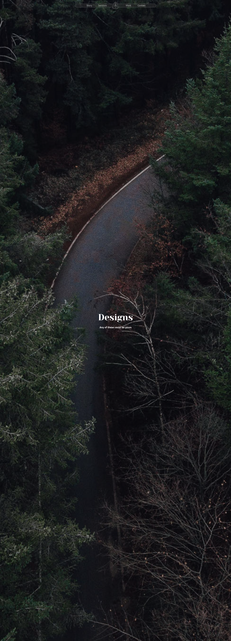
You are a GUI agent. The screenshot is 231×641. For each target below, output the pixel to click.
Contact (142, 5)
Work (128, 5)
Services (102, 5)
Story (89, 5)
